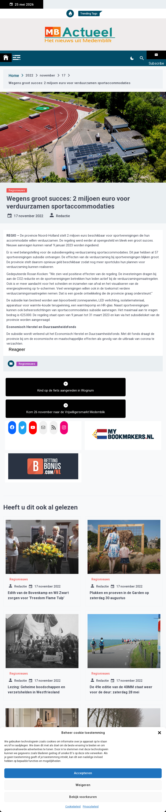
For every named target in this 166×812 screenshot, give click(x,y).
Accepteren (83, 773)
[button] (159, 733)
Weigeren (83, 785)
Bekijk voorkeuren (83, 797)
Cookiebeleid (73, 806)
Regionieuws (17, 184)
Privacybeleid (91, 806)
